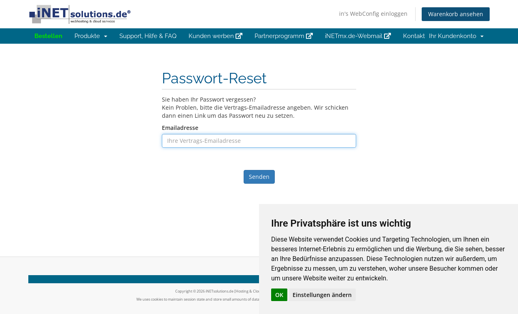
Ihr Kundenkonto (456, 36)
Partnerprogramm (284, 36)
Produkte (90, 36)
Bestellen (48, 36)
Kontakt (414, 36)
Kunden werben (215, 36)
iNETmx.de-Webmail (358, 36)
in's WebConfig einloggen (373, 13)
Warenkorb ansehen (455, 14)
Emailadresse (180, 128)
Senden (259, 176)
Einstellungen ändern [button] (322, 295)
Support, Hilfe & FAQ (147, 36)
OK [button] (279, 295)
